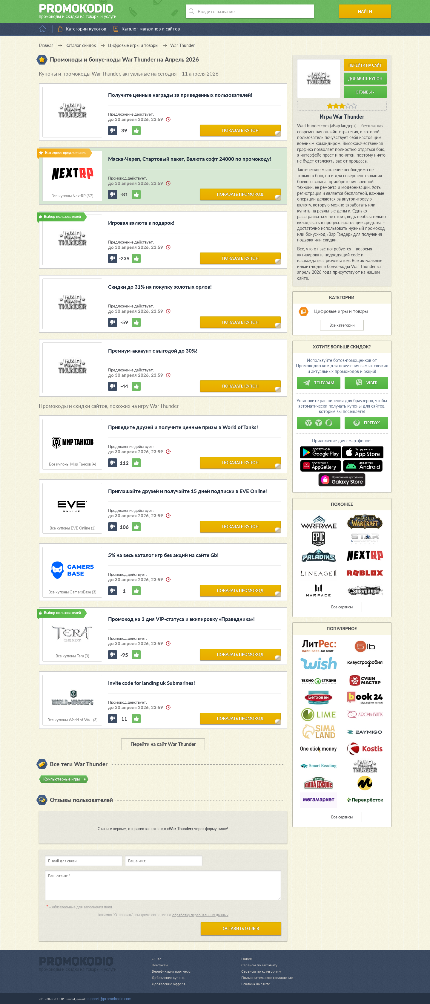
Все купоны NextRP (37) (72, 196)
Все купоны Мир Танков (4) (72, 464)
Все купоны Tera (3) (72, 656)
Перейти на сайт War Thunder (163, 744)
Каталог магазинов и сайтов (151, 28)
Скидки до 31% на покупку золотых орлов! (160, 287)
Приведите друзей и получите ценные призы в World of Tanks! (183, 427)
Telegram (318, 382)
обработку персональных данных (200, 915)
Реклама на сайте (253, 983)
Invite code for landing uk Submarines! (151, 683)
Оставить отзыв (241, 928)
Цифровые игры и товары (341, 311)
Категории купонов (86, 28)
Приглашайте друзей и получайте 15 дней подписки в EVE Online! (187, 491)
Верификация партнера (172, 971)
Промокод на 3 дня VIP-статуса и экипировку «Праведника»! (181, 619)
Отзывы (365, 92)
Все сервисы (342, 606)
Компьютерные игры (61, 779)
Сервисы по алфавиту (257, 964)
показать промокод (240, 194)
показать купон (240, 130)
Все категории (341, 325)
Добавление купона (169, 977)
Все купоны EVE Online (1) (72, 528)
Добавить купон (365, 78)
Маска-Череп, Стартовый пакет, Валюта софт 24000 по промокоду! (189, 159)
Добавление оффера (170, 983)
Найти (368, 11)
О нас (156, 958)
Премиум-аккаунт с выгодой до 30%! (152, 351)
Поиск (243, 958)
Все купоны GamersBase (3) (72, 592)
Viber (366, 382)
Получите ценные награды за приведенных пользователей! (180, 95)
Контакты (160, 964)
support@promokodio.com (109, 998)
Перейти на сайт (365, 65)
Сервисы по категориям (258, 971)
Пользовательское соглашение (265, 977)
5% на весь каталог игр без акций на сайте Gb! (163, 555)
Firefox (366, 422)
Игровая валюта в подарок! (141, 223)
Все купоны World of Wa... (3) (72, 720)
